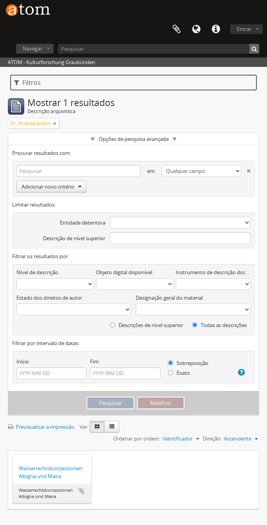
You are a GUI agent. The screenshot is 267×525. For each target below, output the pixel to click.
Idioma (196, 29)
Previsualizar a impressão (41, 426)
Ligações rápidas (216, 29)
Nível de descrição (37, 272)
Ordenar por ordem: (136, 438)
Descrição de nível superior (74, 238)
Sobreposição (188, 363)
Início (22, 361)
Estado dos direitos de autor (49, 297)
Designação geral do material (169, 297)
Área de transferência (176, 29)
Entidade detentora (82, 222)
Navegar (32, 48)
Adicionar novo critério (51, 186)
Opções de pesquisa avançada (134, 138)
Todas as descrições (219, 325)
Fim (94, 361)
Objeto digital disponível (124, 272)
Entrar (244, 28)
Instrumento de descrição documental (213, 272)
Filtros (27, 82)
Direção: (212, 438)
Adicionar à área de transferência (81, 491)
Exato (179, 372)
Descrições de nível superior (146, 325)
